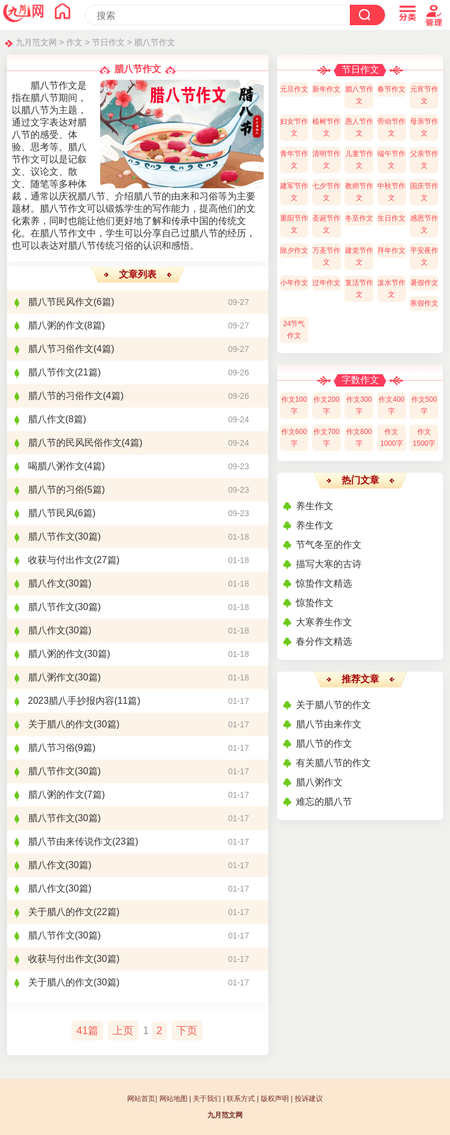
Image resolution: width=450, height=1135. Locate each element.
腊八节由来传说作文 (70, 841)
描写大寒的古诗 (329, 564)
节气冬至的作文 (329, 545)
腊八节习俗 (51, 748)
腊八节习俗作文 (61, 349)
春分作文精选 (324, 641)
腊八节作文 (154, 42)
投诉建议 (309, 1099)
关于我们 (207, 1099)
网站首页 (141, 1099)
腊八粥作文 (51, 677)
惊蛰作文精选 (324, 583)
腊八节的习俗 (56, 489)
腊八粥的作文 (56, 325)
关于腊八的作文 (61, 724)
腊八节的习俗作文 (65, 396)
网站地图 (173, 1099)
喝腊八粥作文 (56, 466)
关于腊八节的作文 (333, 705)
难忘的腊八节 (324, 802)
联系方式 (241, 1099)
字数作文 (360, 380)
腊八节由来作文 (329, 724)
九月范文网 (36, 42)
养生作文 (314, 506)
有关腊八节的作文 (333, 763)
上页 (123, 1030)
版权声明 (275, 1099)
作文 (74, 42)
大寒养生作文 (324, 622)
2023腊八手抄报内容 (71, 701)
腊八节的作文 (324, 743)
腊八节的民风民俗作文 (75, 443)
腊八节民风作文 (61, 302)
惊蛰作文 (314, 603)
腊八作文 (47, 419)
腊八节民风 (51, 513)
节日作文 (108, 42)
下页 (186, 1030)
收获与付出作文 (61, 560)
